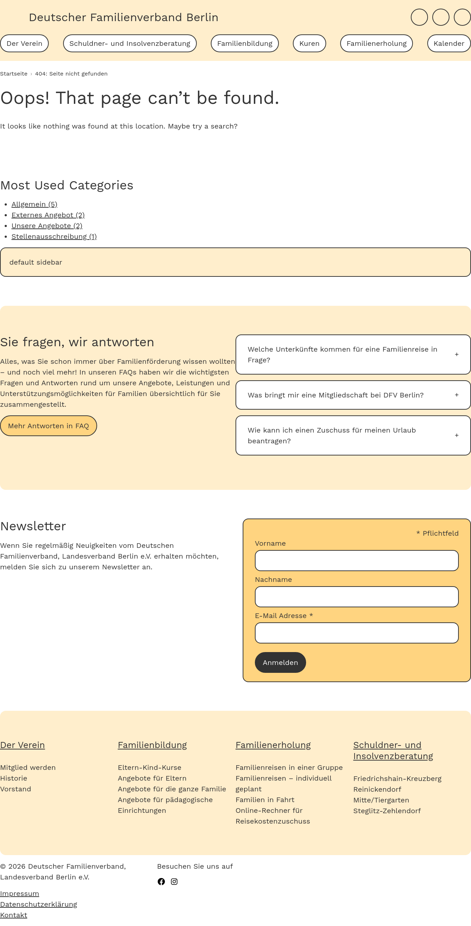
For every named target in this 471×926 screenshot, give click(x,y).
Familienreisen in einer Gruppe (289, 767)
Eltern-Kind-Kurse (149, 767)
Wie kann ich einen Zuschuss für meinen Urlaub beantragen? (332, 435)
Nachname (273, 579)
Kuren (309, 43)
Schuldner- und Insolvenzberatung (130, 43)
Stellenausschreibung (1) (54, 236)
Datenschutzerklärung (38, 904)
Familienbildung (244, 43)
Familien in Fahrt (265, 799)
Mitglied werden (28, 767)
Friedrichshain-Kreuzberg (397, 778)
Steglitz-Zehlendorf (387, 810)
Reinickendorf (377, 789)
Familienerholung (377, 43)
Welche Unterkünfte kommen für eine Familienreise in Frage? (342, 354)
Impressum (19, 893)
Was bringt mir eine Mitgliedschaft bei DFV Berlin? (336, 395)
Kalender (449, 43)
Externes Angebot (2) (48, 215)
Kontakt (13, 915)
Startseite (14, 73)
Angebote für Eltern (152, 778)
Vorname (270, 543)
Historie (13, 778)
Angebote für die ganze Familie (172, 789)
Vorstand (15, 789)
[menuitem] (24, 43)
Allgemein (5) (34, 204)
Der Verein (24, 43)
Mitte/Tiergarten (381, 800)
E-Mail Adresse (284, 615)
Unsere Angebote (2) (46, 225)
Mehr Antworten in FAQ (48, 425)
